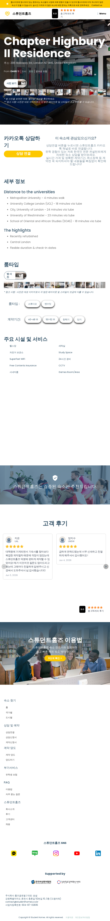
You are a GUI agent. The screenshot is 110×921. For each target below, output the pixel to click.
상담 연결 (23, 153)
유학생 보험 (11, 774)
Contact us (96, 5)
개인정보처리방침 (82, 917)
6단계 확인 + (55, 658)
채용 (8, 824)
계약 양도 (10, 754)
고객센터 (10, 819)
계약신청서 (11, 742)
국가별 (9, 712)
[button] (101, 13)
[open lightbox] (15, 83)
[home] (17, 13)
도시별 (9, 717)
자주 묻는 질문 (13, 794)
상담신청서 (11, 737)
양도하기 (10, 759)
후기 (8, 814)
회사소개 (10, 809)
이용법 (9, 789)
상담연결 (10, 732)
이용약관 (69, 917)
